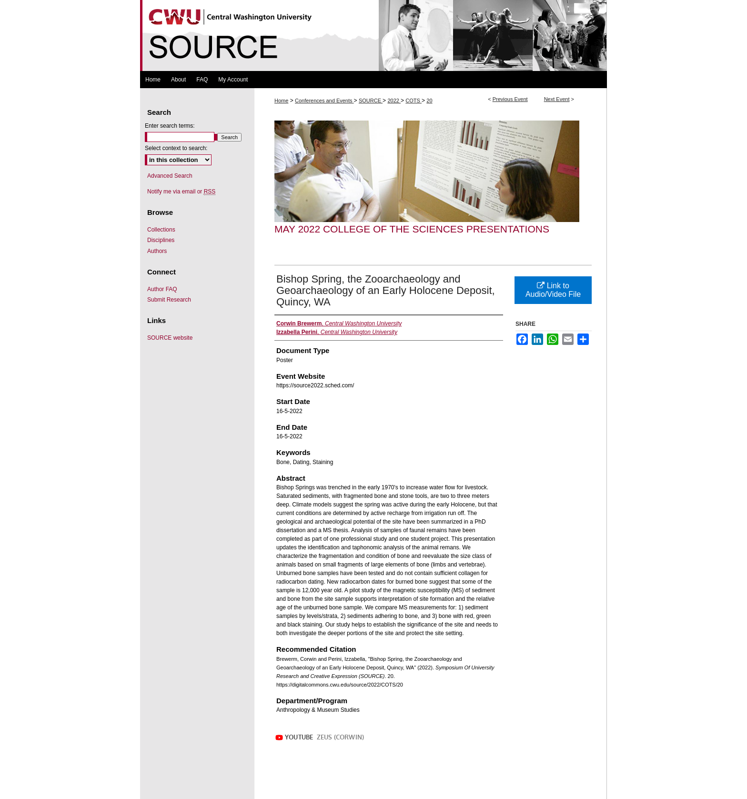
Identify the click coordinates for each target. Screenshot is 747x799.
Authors (157, 251)
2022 (394, 100)
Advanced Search (169, 175)
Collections (161, 229)
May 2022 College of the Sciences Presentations (411, 228)
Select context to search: (176, 148)
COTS (413, 100)
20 (429, 100)
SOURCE (371, 100)
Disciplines (160, 240)
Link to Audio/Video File (553, 290)
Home (281, 100)
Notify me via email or (181, 191)
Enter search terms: (170, 125)
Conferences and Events (324, 100)
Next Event (557, 99)
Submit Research (169, 299)
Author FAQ (162, 289)
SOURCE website (169, 337)
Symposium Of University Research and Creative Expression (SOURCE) (373, 35)
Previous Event (510, 99)
